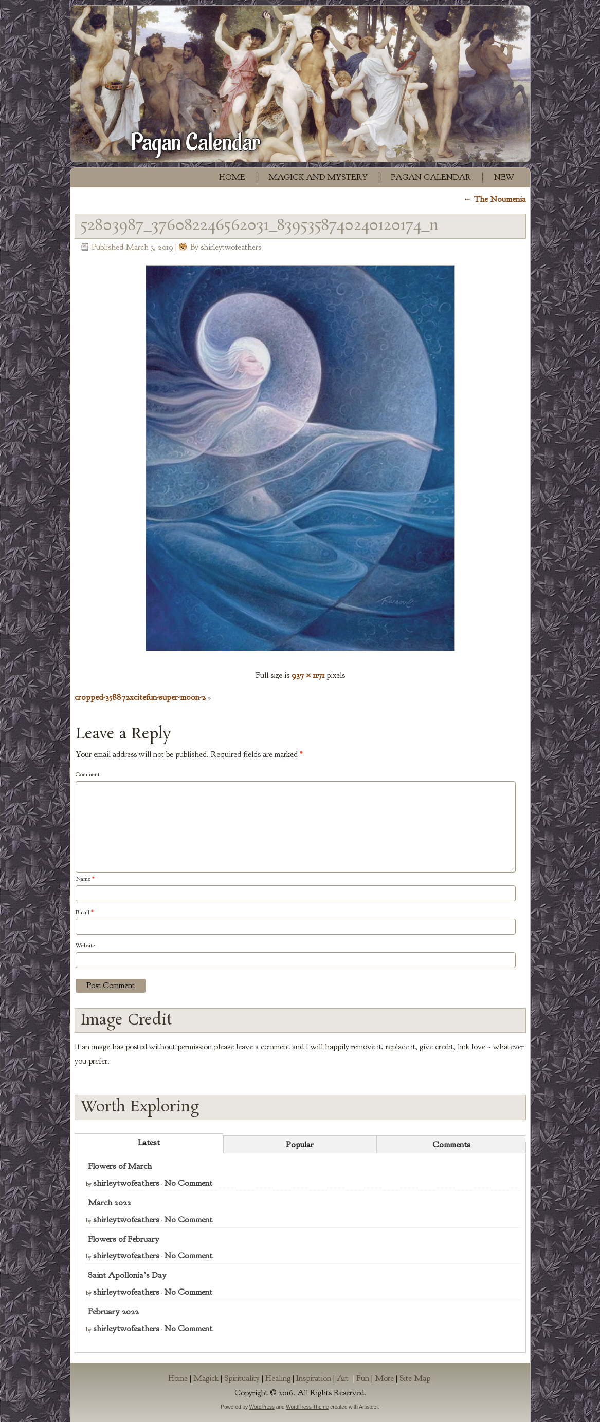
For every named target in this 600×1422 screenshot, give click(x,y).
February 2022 (113, 1311)
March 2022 (109, 1202)
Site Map (414, 1378)
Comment (88, 774)
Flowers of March (120, 1166)
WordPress (262, 1407)
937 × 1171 (308, 675)
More (384, 1378)
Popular (300, 1144)
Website (85, 945)
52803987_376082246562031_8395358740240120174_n (260, 226)
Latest (149, 1142)
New (504, 177)
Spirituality (242, 1378)
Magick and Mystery (318, 177)
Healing (277, 1378)
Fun (362, 1378)
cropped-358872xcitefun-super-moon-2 (140, 697)
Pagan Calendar (196, 143)
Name (85, 879)
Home (232, 177)
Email (84, 912)
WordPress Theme (307, 1407)
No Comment (188, 1183)
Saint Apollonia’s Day (127, 1274)
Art (346, 1378)
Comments (451, 1144)
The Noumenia (494, 199)
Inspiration (313, 1378)
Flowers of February (123, 1239)
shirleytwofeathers (231, 247)
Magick (206, 1378)
